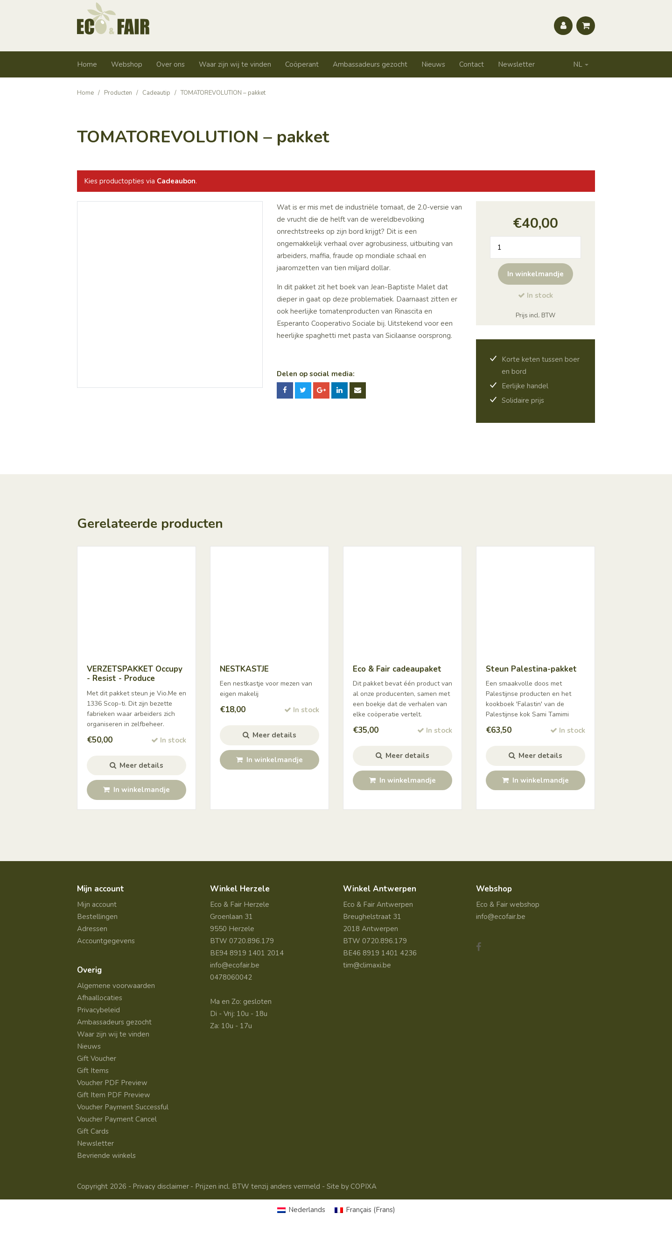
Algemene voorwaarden (116, 985)
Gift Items (93, 1070)
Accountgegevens (106, 941)
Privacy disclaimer (161, 1186)
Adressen (92, 928)
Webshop (126, 64)
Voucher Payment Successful (122, 1107)
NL (577, 64)
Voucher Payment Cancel (117, 1119)
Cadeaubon (176, 181)
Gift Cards (93, 1131)
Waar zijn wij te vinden (235, 64)
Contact (471, 64)
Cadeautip (156, 93)
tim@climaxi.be (367, 965)
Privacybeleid (98, 1010)
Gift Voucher (96, 1058)
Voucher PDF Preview (112, 1082)
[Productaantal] (535, 247)
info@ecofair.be (234, 965)
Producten (118, 93)
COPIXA (363, 1186)
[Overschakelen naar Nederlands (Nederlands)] (301, 1210)
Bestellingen (97, 916)
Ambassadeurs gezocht (370, 64)
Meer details (137, 765)
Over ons (170, 64)
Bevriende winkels (106, 1155)
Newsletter (516, 64)
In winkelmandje (535, 274)
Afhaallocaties (99, 998)
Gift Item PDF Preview (113, 1095)
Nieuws (433, 64)
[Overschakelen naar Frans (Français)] (365, 1210)
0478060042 (231, 977)
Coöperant (302, 64)
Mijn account (97, 904)
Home (87, 64)
